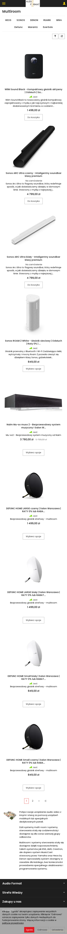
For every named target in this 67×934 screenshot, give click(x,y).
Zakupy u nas (33, 902)
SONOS (21, 20)
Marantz (33, 27)
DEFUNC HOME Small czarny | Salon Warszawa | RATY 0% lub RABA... (33, 761)
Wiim (59, 20)
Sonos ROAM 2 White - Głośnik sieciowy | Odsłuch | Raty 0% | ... (33, 342)
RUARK (47, 20)
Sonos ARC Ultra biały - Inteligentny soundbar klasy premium (33, 258)
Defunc (18, 27)
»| (45, 801)
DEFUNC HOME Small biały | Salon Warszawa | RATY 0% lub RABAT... (34, 678)
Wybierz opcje (33, 368)
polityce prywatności (13, 923)
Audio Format (33, 883)
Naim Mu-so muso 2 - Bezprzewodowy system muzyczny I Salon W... (33, 426)
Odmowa (42, 929)
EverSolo (48, 27)
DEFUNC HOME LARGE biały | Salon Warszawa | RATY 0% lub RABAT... (33, 594)
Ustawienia (57, 929)
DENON (34, 20)
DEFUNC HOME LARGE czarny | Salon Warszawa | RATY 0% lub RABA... (33, 510)
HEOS (8, 20)
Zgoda (29, 929)
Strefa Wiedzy (33, 893)
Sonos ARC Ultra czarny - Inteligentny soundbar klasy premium (33, 175)
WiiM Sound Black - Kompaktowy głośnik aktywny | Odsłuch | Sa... (33, 91)
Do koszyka (34, 117)
